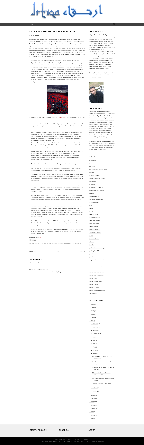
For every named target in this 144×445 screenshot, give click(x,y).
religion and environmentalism (97, 260)
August (94, 337)
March (94, 353)
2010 (92, 405)
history (42, 243)
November (95, 327)
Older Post (82, 251)
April (94, 350)
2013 (92, 395)
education (92, 184)
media (91, 235)
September (96, 333)
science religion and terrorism (97, 290)
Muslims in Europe (94, 238)
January (95, 391)
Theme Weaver (52, 441)
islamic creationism (94, 229)
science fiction (93, 278)
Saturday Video (93, 269)
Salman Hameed (66, 243)
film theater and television (96, 199)
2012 (92, 398)
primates (91, 254)
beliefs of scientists (94, 175)
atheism (91, 172)
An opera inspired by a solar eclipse (52, 31)
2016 (92, 314)
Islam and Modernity (94, 220)
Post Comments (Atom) (42, 269)
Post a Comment (34, 262)
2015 (92, 317)
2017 (92, 311)
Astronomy (92, 166)
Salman (91, 111)
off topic (91, 241)
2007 (92, 415)
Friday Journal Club (94, 202)
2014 (92, 321)
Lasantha (76, 441)
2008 (92, 411)
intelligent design (93, 214)
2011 (92, 401)
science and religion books (96, 275)
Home (32, 24)
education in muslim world (96, 187)
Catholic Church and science (97, 178)
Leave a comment (76, 243)
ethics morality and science (96, 190)
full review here (61, 117)
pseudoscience (93, 257)
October (95, 330)
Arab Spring (92, 160)
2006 (92, 418)
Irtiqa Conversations (94, 217)
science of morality (94, 287)
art (90, 163)
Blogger (60, 272)
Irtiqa (70, 439)
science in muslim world (95, 281)
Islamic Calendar (93, 226)
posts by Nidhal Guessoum (96, 251)
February (95, 387)
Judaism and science (95, 232)
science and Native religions (96, 272)
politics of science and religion (97, 248)
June (94, 343)
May (94, 347)
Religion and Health (94, 263)
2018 (92, 307)
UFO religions (93, 293)
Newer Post (32, 251)
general (37, 243)
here (40, 237)
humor (91, 211)
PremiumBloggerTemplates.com (92, 441)
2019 (92, 304)
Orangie (99, 77)
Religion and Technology (95, 266)
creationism (92, 181)
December (95, 323)
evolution (91, 193)
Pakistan (91, 245)
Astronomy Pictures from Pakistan (98, 169)
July (94, 340)
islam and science (94, 223)
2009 (92, 408)
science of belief (93, 284)
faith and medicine (94, 196)
